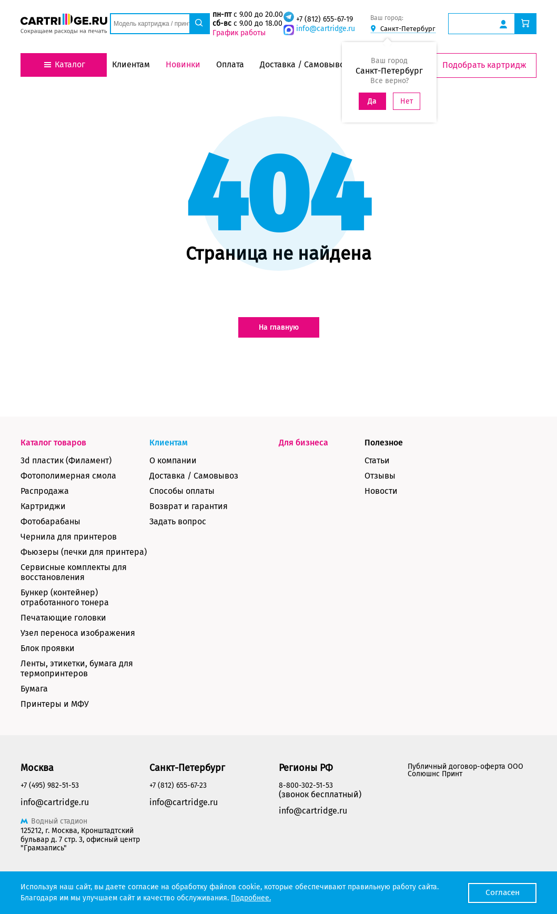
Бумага (34, 689)
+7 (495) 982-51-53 (50, 785)
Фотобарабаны (50, 521)
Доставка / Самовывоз (193, 476)
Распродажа (45, 491)
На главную (279, 327)
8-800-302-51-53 (306, 785)
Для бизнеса (303, 443)
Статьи (377, 460)
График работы (238, 32)
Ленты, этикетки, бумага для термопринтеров (77, 668)
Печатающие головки (63, 618)
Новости (381, 491)
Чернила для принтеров (69, 537)
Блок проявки (48, 648)
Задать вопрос (177, 521)
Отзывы (380, 476)
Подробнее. (251, 897)
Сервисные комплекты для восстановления (74, 572)
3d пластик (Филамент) (66, 460)
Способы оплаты (182, 491)
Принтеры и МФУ (55, 704)
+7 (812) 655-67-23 (178, 785)
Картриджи (43, 506)
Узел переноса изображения (78, 633)
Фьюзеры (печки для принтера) (84, 552)
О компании (173, 460)
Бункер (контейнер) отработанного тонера (65, 597)
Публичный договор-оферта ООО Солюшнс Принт (465, 770)
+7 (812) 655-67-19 (324, 19)
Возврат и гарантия (188, 506)
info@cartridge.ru (325, 28)
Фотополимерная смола (68, 476)
